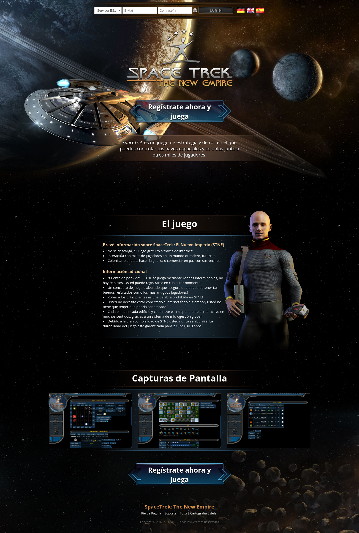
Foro (183, 513)
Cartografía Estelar (204, 513)
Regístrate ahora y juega (179, 111)
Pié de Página (151, 513)
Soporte (171, 513)
